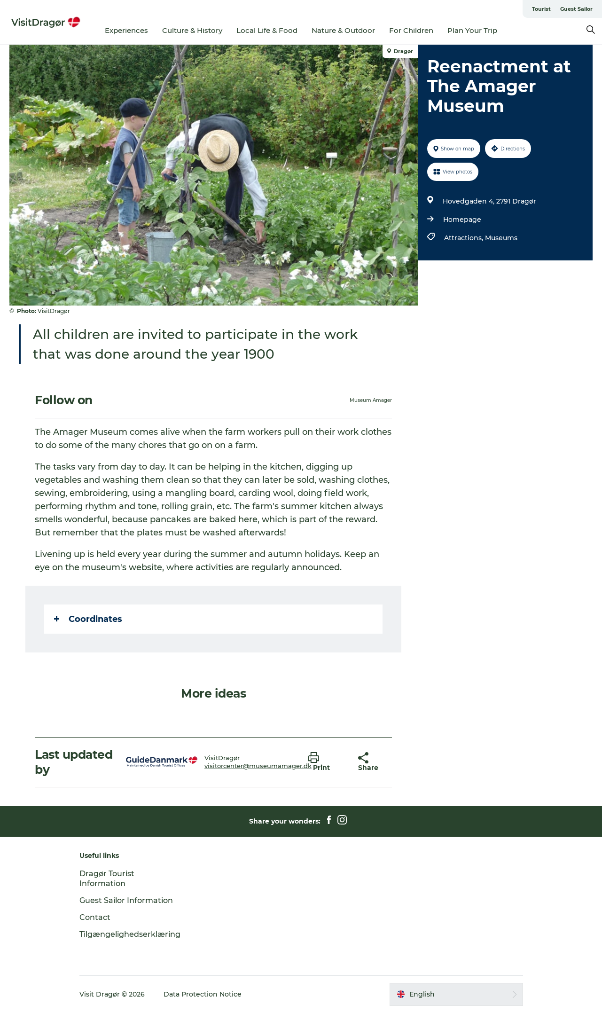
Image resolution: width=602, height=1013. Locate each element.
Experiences (126, 30)
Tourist (541, 9)
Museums (501, 238)
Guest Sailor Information (126, 900)
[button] (326, 762)
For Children (411, 30)
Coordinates (88, 619)
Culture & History (192, 30)
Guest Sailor (576, 9)
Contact (94, 917)
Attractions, (464, 238)
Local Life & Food (266, 30)
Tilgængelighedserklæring (129, 934)
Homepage (462, 219)
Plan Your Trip (472, 30)
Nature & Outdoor (343, 30)
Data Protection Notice (203, 994)
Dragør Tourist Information (106, 878)
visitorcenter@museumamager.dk (258, 766)
